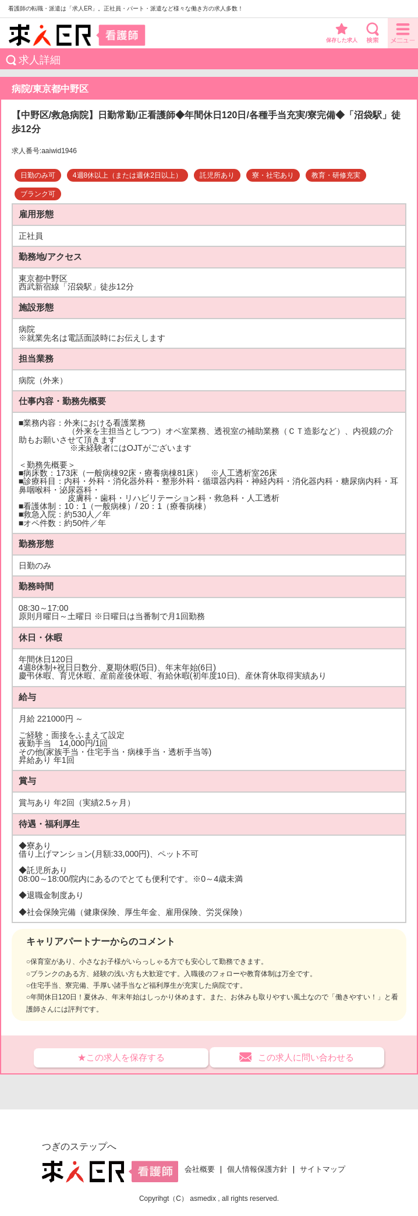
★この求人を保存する (121, 1057)
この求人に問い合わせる (306, 1057)
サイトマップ (322, 1169)
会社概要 (200, 1169)
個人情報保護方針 (257, 1169)
